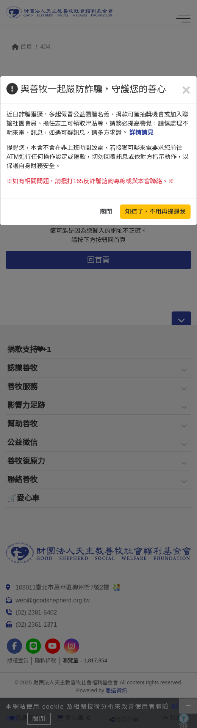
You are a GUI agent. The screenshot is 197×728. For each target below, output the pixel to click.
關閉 (106, 211)
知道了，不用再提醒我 (155, 211)
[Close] (186, 90)
